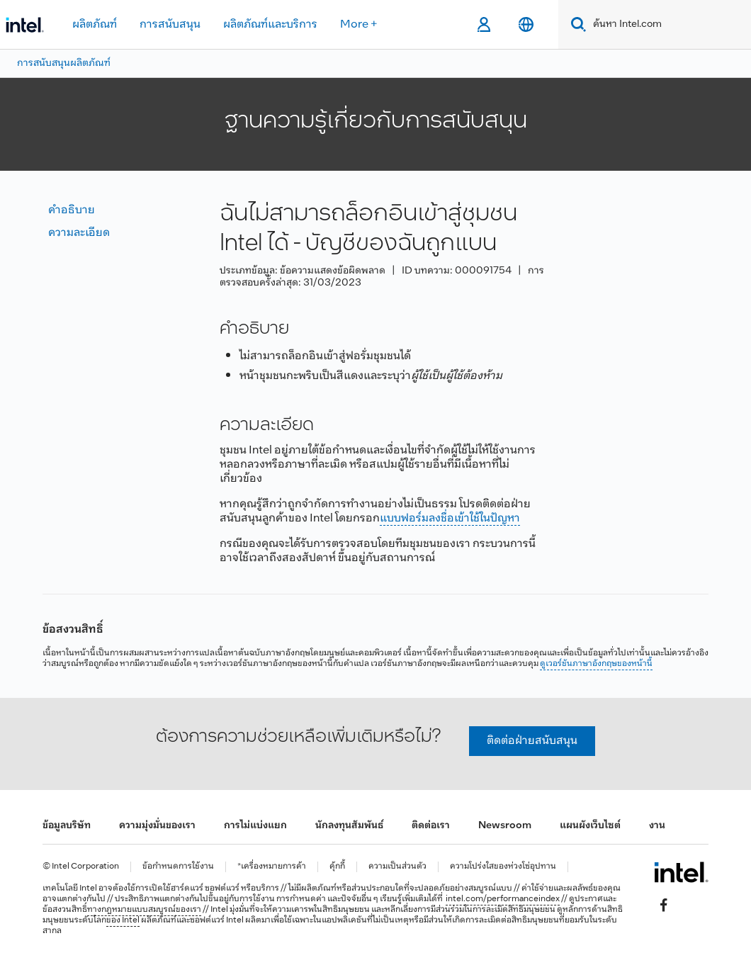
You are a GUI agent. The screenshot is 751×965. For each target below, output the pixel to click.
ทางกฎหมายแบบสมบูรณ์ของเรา (144, 910)
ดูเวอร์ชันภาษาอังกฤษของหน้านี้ (596, 664)
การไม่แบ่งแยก (255, 826)
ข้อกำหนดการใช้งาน (178, 867)
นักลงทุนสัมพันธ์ (349, 826)
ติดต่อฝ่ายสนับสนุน (532, 740)
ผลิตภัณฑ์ (94, 24)
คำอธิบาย (71, 210)
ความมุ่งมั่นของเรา (157, 826)
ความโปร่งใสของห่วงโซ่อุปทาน (503, 867)
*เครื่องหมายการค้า (271, 867)
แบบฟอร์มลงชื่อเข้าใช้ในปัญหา (450, 518)
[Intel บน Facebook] (664, 905)
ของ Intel (123, 920)
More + (359, 24)
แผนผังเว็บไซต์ (590, 826)
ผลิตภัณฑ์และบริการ (270, 24)
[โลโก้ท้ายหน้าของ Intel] (681, 872)
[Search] (575, 24)
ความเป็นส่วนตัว (397, 867)
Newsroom (504, 826)
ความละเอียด (79, 232)
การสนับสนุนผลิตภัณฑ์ (64, 63)
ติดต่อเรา (431, 826)
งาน (657, 826)
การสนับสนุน (170, 24)
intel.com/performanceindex (503, 899)
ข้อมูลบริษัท (67, 826)
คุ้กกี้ (337, 867)
